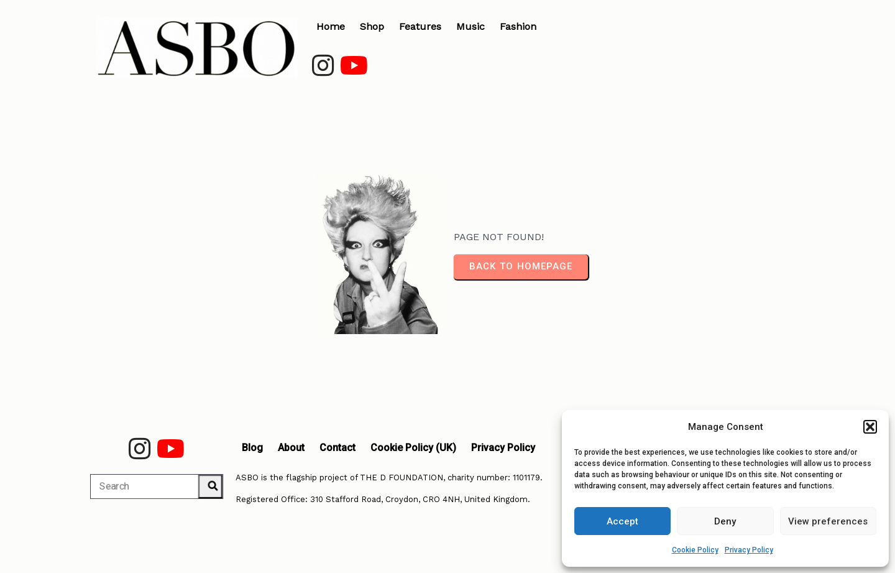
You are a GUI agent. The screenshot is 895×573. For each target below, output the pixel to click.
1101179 (526, 477)
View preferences (828, 521)
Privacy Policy (749, 550)
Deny (725, 521)
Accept (622, 521)
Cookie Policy (695, 550)
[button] (870, 427)
